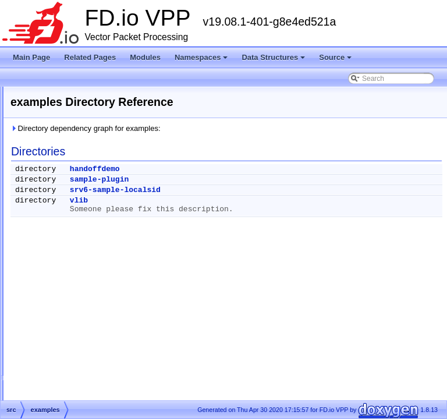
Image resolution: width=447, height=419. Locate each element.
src (43, 262)
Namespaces (202, 60)
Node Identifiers (44, 164)
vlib (224, 200)
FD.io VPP (26, 94)
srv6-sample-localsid (260, 190)
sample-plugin (244, 179)
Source (336, 60)
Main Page (31, 57)
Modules (145, 57)
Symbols (42, 276)
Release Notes (43, 122)
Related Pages (90, 57)
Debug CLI (36, 136)
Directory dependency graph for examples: (231, 128)
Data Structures (274, 60)
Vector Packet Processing (60, 108)
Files (36, 234)
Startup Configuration (53, 150)
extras (48, 248)
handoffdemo (240, 169)
